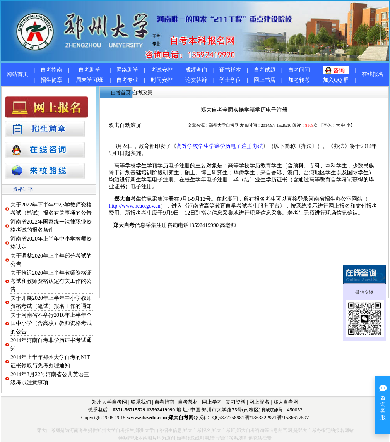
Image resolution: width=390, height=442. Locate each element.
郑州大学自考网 (224, 125)
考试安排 (162, 70)
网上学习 (212, 402)
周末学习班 (89, 80)
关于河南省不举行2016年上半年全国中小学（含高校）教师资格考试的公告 (51, 323)
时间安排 (162, 80)
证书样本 (230, 70)
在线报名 (372, 74)
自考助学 (89, 70)
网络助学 (127, 70)
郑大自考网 (285, 402)
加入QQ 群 (336, 80)
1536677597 (296, 417)
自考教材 (188, 402)
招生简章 (51, 80)
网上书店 (264, 80)
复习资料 (236, 402)
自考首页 (121, 92)
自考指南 (51, 70)
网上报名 (259, 402)
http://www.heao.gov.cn (134, 206)
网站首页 (17, 74)
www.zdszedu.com (147, 417)
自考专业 (127, 80)
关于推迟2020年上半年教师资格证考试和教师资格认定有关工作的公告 (51, 281)
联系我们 (141, 402)
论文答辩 (196, 80)
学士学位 (230, 80)
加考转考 (299, 80)
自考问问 (299, 70)
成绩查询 (196, 70)
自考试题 (264, 70)
